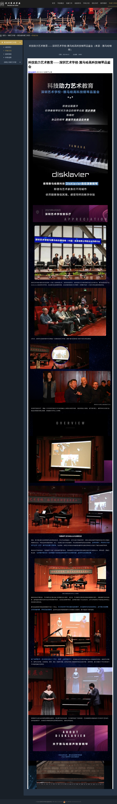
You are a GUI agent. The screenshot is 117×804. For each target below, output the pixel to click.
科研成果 (8, 57)
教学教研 (103, 3)
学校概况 (61, 3)
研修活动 (35, 35)
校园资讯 (78, 3)
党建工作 (69, 3)
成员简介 (8, 47)
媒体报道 (8, 54)
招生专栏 (95, 3)
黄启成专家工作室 (23, 35)
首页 (53, 3)
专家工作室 (11, 35)
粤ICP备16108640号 (58, 801)
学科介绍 (86, 3)
